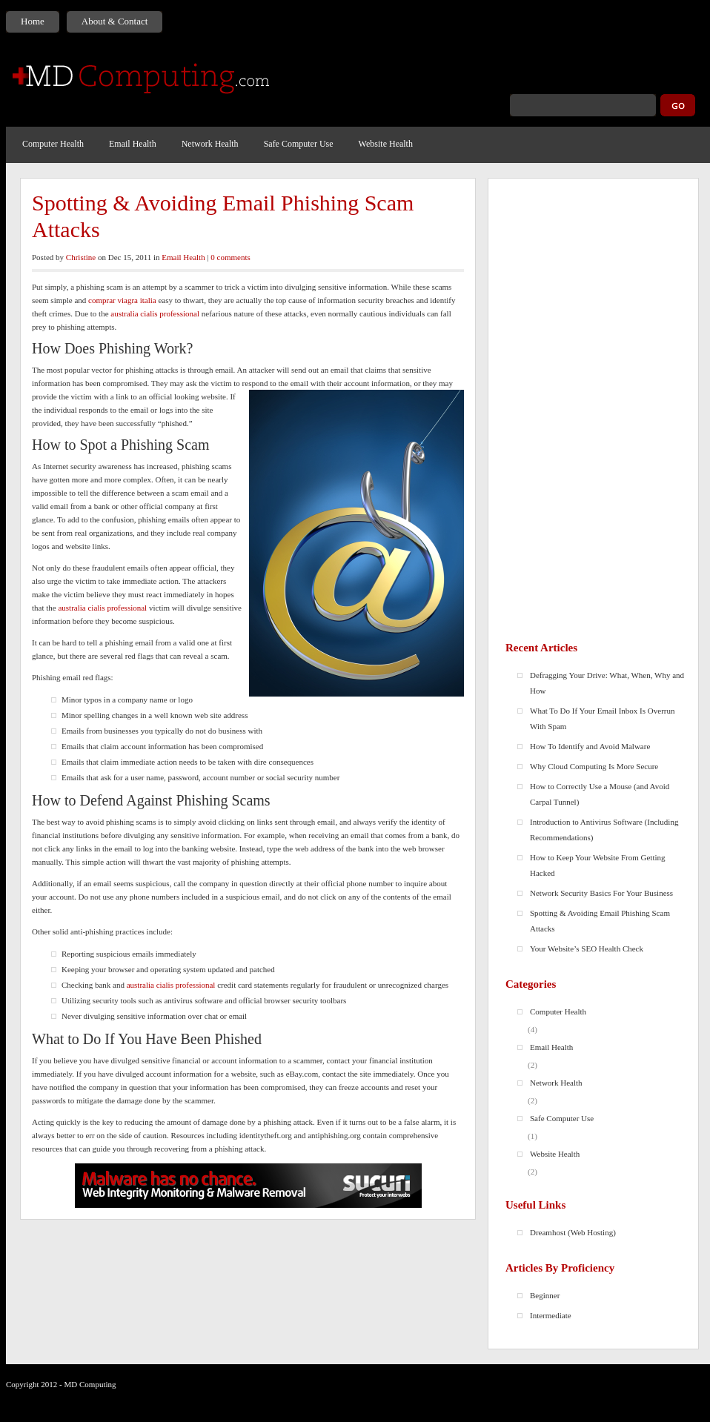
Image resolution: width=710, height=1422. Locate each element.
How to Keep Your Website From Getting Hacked (598, 865)
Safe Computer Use (299, 144)
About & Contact (115, 21)
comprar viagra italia (122, 300)
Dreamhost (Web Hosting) (573, 1232)
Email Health (132, 144)
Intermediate (550, 1315)
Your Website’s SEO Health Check (586, 948)
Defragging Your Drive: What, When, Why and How (607, 683)
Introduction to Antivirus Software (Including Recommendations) (604, 829)
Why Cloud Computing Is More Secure (594, 766)
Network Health (210, 144)
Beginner (545, 1295)
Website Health (386, 144)
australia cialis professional (154, 313)
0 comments (230, 257)
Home (32, 21)
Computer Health (53, 144)
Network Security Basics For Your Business (601, 892)
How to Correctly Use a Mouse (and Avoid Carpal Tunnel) (599, 794)
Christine (81, 257)
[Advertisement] (593, 408)
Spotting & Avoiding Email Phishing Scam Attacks (223, 216)
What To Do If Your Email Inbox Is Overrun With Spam (602, 718)
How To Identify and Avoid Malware (590, 746)
